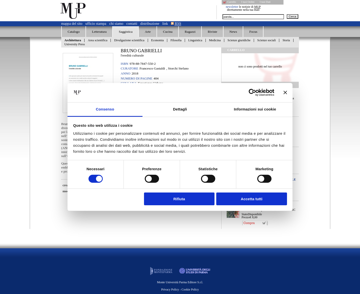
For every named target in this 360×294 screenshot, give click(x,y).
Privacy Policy (170, 289)
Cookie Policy (190, 289)
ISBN (124, 64)
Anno (125, 73)
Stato (245, 214)
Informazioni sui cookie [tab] (255, 109)
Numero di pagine (136, 78)
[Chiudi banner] (285, 92)
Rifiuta (179, 199)
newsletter (232, 6)
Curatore (129, 68)
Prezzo (246, 217)
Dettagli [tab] (180, 109)
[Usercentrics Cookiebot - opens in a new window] (252, 92)
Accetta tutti (251, 199)
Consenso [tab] (105, 109)
